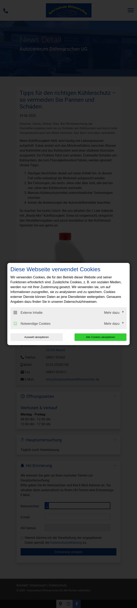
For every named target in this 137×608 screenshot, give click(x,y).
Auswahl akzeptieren (36, 337)
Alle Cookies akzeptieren (100, 337)
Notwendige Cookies (32, 323)
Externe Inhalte (28, 312)
